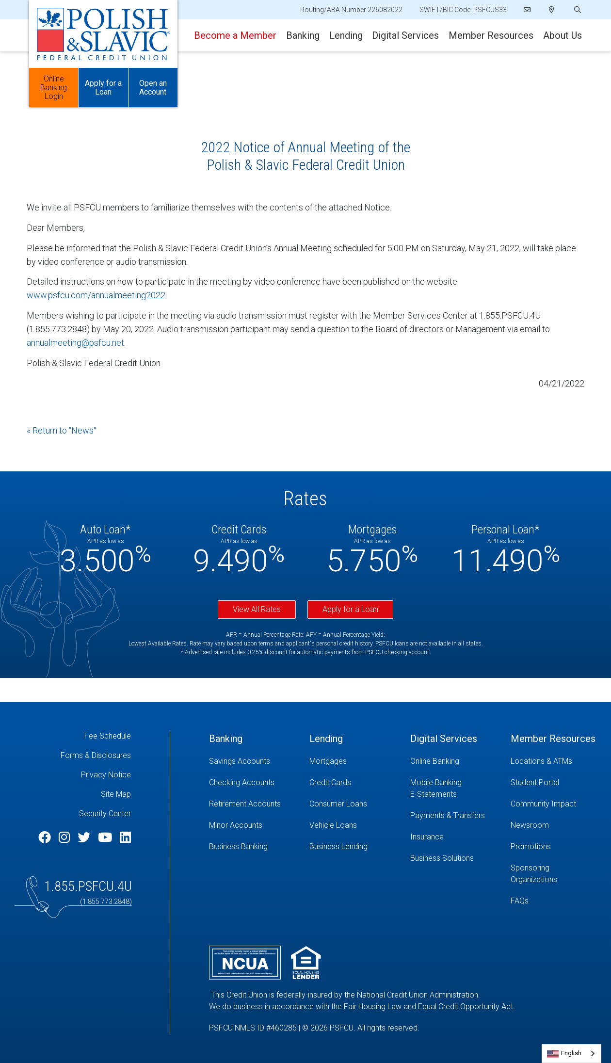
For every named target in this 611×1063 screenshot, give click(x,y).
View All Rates (257, 609)
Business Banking (238, 846)
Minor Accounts (235, 825)
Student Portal (535, 782)
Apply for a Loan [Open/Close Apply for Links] (103, 88)
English (571, 1053)
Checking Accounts (241, 782)
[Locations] (551, 10)
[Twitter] (85, 837)
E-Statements (433, 794)
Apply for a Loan (350, 609)
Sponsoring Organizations (534, 873)
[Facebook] (46, 837)
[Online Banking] (453, 761)
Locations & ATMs (541, 761)
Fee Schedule (107, 736)
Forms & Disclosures (96, 755)
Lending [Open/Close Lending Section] (346, 35)
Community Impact (543, 803)
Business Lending (338, 846)
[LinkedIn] (125, 837)
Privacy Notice (106, 774)
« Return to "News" (61, 430)
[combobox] (571, 1053)
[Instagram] (66, 837)
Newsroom (530, 825)
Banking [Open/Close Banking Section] (303, 35)
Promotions (531, 846)
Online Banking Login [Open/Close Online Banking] (53, 87)
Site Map (116, 794)
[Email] (528, 10)
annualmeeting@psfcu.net (75, 343)
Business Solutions (442, 858)
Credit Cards (330, 782)
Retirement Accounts (245, 803)
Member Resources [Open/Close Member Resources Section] (491, 35)
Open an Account (153, 88)
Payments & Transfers (447, 815)
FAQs (520, 900)
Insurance (427, 836)
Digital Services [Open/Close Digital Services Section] (405, 35)
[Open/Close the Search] (576, 10)
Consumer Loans (338, 803)
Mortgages (328, 761)
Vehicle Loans (333, 825)
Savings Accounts (239, 761)
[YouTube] (106, 837)
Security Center (105, 813)
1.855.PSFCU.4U (88, 886)
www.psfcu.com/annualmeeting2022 (96, 295)
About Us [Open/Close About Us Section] (562, 35)
